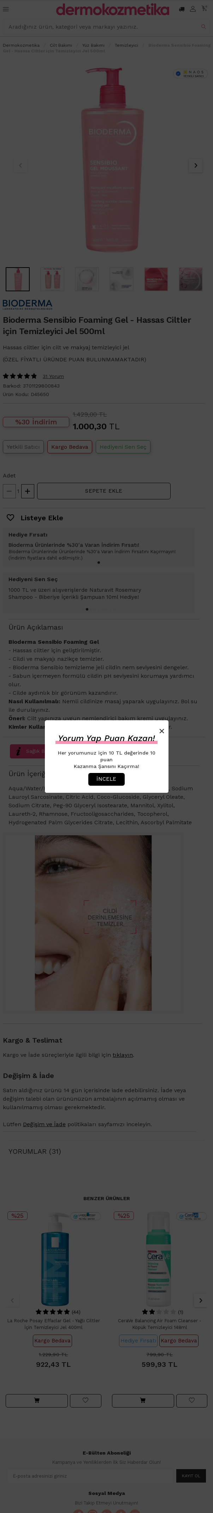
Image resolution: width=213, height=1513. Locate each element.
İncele (106, 779)
